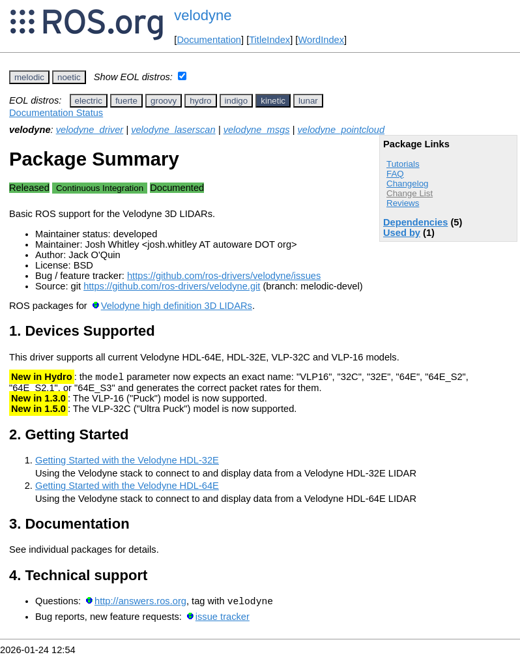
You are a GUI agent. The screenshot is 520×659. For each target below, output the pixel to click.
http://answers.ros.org (140, 605)
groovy (164, 101)
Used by (401, 232)
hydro (200, 101)
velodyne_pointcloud (340, 129)
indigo (236, 101)
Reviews (402, 203)
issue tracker (222, 620)
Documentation (209, 40)
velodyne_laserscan (173, 129)
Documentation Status (56, 113)
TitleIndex (269, 40)
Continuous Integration (99, 188)
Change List (409, 193)
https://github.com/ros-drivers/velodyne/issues (224, 276)
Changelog (407, 183)
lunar (308, 101)
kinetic (273, 101)
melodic (29, 77)
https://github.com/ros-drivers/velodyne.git (171, 286)
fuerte (126, 101)
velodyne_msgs (257, 129)
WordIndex (321, 40)
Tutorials (403, 164)
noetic (69, 77)
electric (88, 101)
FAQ (395, 174)
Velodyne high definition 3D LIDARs (176, 305)
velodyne (202, 15)
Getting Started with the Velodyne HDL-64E (127, 487)
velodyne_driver (89, 129)
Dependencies (415, 222)
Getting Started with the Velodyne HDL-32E (127, 462)
